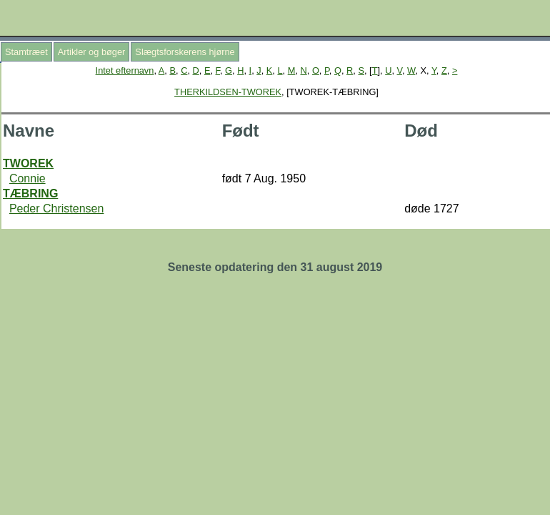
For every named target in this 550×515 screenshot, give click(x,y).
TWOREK (28, 163)
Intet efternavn (125, 70)
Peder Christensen (56, 208)
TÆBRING (30, 193)
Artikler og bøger (92, 51)
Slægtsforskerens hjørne (184, 51)
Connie (27, 178)
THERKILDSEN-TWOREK (227, 92)
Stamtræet (26, 51)
